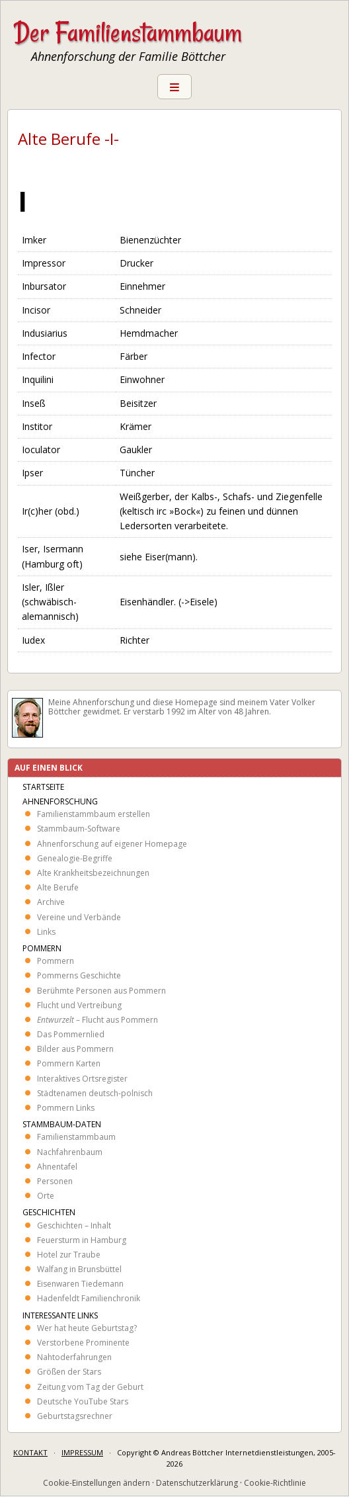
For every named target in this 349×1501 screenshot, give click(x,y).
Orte (45, 1195)
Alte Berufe (58, 887)
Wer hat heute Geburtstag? (87, 1328)
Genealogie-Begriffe (74, 858)
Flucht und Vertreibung (79, 1005)
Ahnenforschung (60, 801)
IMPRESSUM (82, 1452)
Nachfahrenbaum (69, 1152)
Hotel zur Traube (68, 1254)
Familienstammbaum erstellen (93, 814)
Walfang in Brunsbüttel (79, 1269)
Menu (174, 86)
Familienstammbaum (76, 1136)
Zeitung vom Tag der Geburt (90, 1387)
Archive (51, 902)
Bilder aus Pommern (75, 1048)
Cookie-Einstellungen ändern (96, 1482)
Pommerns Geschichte (79, 975)
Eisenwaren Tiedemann (80, 1283)
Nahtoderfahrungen (74, 1357)
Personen (55, 1181)
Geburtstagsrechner (74, 1416)
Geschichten (48, 1212)
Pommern (41, 948)
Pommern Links (66, 1107)
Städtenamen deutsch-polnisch (95, 1093)
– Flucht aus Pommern (97, 1019)
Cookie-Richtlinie (275, 1482)
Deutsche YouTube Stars (82, 1401)
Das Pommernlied (70, 1034)
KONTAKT (30, 1452)
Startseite (43, 787)
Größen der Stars (69, 1371)
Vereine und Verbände (79, 917)
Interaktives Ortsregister (82, 1078)
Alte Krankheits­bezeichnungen (93, 873)
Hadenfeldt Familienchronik (88, 1298)
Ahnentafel (57, 1166)
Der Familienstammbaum (128, 32)
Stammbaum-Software (78, 828)
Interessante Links (60, 1315)
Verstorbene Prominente (83, 1342)
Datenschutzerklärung (197, 1482)
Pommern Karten (68, 1063)
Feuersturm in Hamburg (81, 1240)
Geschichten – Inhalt (74, 1225)
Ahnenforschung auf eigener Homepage (112, 843)
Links (46, 931)
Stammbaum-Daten (61, 1124)
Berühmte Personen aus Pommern (101, 990)
